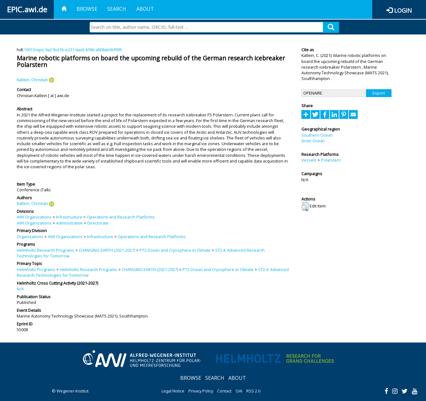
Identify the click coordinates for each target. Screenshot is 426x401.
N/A (20, 289)
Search (116, 8)
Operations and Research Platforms (121, 217)
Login (403, 10)
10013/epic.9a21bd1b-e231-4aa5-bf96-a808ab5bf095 (73, 49)
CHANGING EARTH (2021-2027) (107, 250)
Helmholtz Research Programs (45, 250)
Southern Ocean (317, 135)
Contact (224, 391)
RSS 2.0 (253, 391)
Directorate (97, 223)
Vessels (309, 160)
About (145, 8)
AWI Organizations (34, 217)
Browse (87, 8)
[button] (305, 206)
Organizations (30, 236)
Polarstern (331, 160)
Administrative (69, 223)
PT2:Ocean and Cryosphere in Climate (175, 250)
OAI (239, 391)
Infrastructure (69, 217)
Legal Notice (173, 391)
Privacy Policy (200, 391)
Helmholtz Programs (36, 269)
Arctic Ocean (313, 141)
